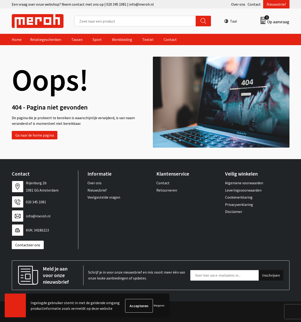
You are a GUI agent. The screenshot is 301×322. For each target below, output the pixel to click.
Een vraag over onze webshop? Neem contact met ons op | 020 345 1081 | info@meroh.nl (83, 4)
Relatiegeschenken (45, 39)
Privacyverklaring (239, 204)
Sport (97, 39)
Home (17, 39)
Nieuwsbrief (276, 4)
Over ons (238, 4)
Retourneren (166, 190)
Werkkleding (122, 39)
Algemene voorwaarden (244, 183)
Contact (254, 4)
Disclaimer (233, 211)
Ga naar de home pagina (34, 135)
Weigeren (159, 305)
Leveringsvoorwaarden (243, 190)
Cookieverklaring (239, 197)
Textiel (148, 39)
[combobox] (135, 21)
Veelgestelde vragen (103, 197)
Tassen (77, 39)
